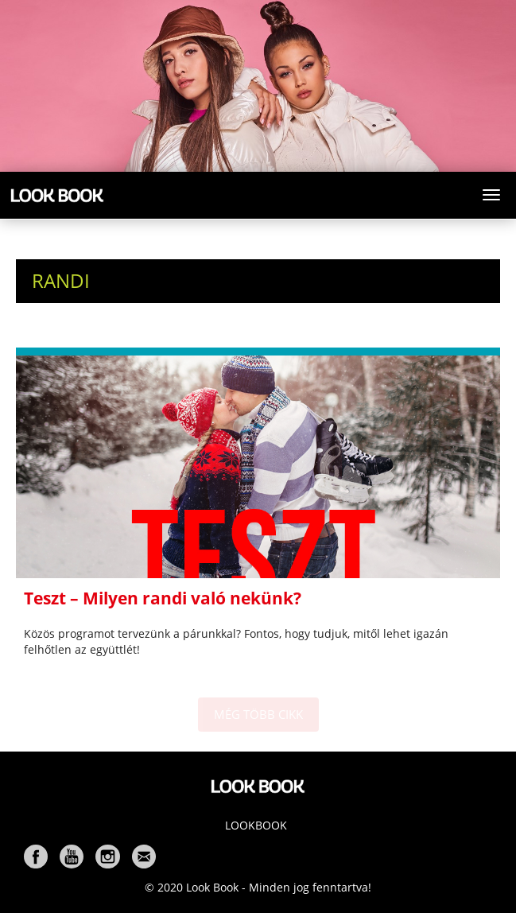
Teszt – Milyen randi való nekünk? (162, 598)
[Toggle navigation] (491, 195)
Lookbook (256, 825)
